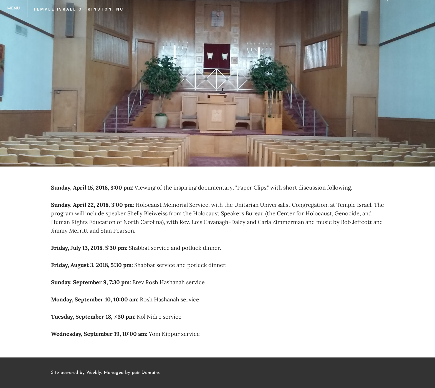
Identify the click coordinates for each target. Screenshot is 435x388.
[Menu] (14, 8)
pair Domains (146, 373)
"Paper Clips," (252, 187)
